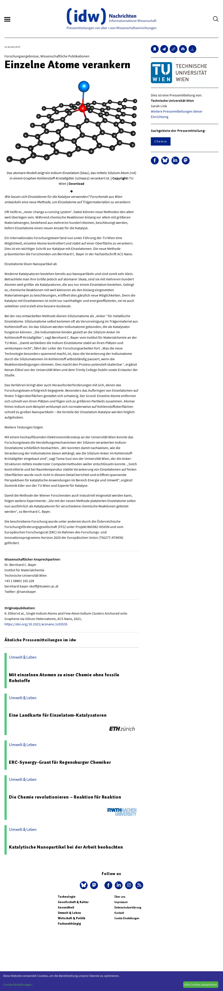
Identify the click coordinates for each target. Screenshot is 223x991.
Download (76, 183)
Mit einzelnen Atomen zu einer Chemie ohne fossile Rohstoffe (64, 677)
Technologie (67, 897)
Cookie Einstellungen (126, 918)
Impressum (121, 902)
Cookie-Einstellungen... (18, 984)
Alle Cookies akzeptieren (200, 984)
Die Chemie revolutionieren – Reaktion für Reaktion (65, 797)
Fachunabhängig (69, 923)
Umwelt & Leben (69, 913)
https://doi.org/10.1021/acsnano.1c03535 (35, 624)
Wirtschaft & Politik (71, 918)
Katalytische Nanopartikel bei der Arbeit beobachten (66, 847)
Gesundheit (66, 907)
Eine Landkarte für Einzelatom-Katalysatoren (57, 715)
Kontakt (119, 913)
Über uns (119, 897)
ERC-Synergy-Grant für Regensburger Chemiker (60, 762)
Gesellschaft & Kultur (73, 902)
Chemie (160, 141)
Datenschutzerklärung (127, 907)
